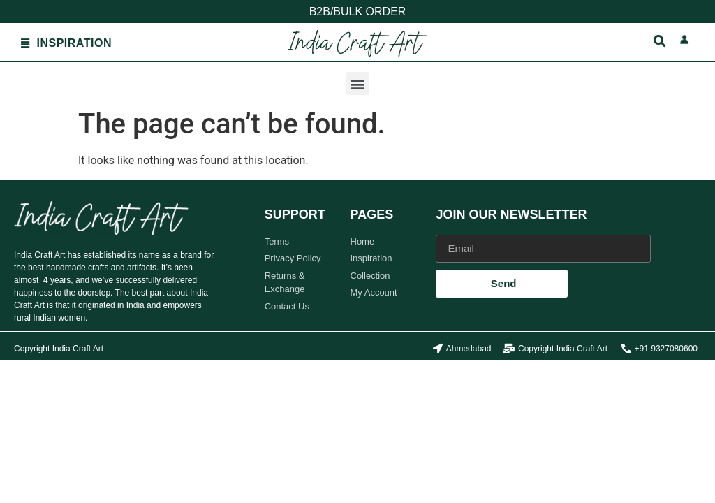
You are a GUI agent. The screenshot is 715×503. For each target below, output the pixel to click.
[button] (357, 83)
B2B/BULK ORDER (357, 11)
